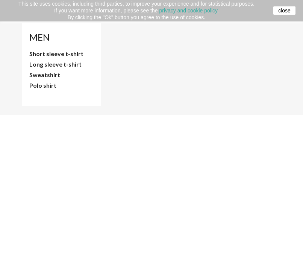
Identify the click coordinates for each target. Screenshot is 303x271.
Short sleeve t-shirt (56, 53)
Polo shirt (42, 85)
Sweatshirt (44, 74)
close (284, 11)
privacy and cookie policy (188, 11)
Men (39, 37)
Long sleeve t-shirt (55, 64)
